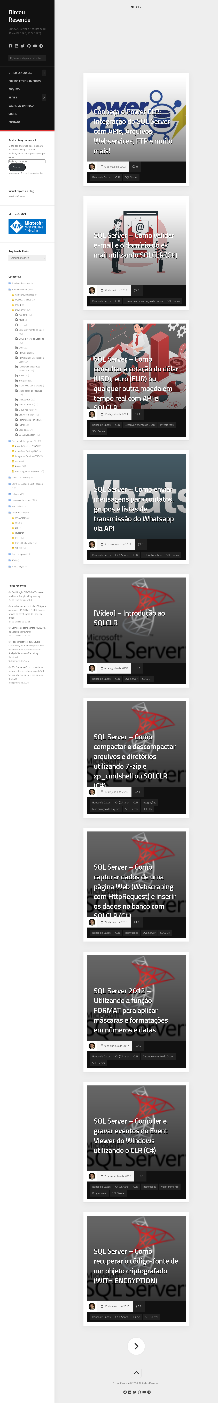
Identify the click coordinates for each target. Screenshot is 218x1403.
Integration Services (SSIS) (27, 456)
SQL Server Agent (27, 435)
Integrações (24, 380)
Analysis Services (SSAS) (26, 446)
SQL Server (20, 309)
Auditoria (23, 315)
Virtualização (18, 566)
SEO (14, 560)
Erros (21, 347)
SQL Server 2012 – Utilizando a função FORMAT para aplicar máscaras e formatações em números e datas (131, 1010)
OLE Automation (26, 414)
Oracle (18, 305)
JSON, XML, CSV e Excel (30, 385)
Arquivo (14, 89)
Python (22, 425)
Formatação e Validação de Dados (144, 301)
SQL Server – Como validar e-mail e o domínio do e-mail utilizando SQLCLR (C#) (135, 245)
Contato (14, 122)
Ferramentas (25, 353)
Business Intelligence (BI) (24, 441)
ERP (17, 528)
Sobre (13, 114)
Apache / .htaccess (21, 283)
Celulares (16, 494)
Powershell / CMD (23, 543)
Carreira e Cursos (20, 477)
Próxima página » (136, 1346)
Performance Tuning (28, 420)
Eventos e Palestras (22, 500)
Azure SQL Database (24, 294)
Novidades (17, 506)
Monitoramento (26, 404)
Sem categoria (19, 554)
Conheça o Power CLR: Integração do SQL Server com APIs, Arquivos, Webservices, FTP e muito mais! (133, 131)
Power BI (19, 466)
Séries (13, 97)
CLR (20, 325)
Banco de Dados (19, 289)
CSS (17, 522)
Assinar (17, 167)
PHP (17, 538)
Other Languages (20, 73)
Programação (18, 512)
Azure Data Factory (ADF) (26, 451)
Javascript (19, 533)
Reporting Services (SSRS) (27, 471)
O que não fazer (26, 409)
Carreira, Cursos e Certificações (27, 483)
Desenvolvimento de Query (31, 330)
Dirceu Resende (19, 16)
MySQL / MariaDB (23, 299)
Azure (21, 320)
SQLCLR (18, 548)
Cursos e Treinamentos (25, 81)
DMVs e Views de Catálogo (31, 339)
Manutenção (24, 399)
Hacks (21, 375)
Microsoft (19, 461)
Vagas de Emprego (21, 105)
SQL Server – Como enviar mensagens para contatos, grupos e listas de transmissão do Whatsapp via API (134, 509)
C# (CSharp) (20, 517)
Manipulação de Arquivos (30, 391)
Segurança (23, 430)
